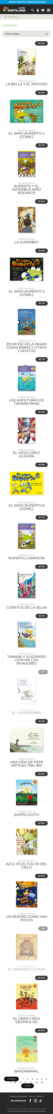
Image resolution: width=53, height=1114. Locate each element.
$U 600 (41, 43)
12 (36, 1082)
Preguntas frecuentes (18, 1096)
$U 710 (42, 145)
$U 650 (41, 721)
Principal (3, 17)
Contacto (39, 1096)
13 (42, 1082)
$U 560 (41, 93)
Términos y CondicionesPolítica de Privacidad (26, 1111)
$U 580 (41, 412)
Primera (11, 1079)
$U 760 (41, 567)
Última (27, 1086)
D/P (43, 672)
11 (31, 1082)
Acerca (31, 1096)
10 (25, 1082)
